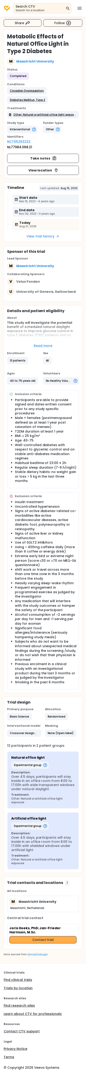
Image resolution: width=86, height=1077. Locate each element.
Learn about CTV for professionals (33, 1013)
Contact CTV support (22, 1031)
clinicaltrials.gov (37, 954)
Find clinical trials (18, 979)
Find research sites (19, 1005)
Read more (43, 346)
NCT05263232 (19, 142)
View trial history (43, 236)
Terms (9, 1057)
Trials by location (18, 988)
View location (43, 170)
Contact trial (43, 939)
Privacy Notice (15, 1048)
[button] (27, 90)
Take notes (43, 158)
